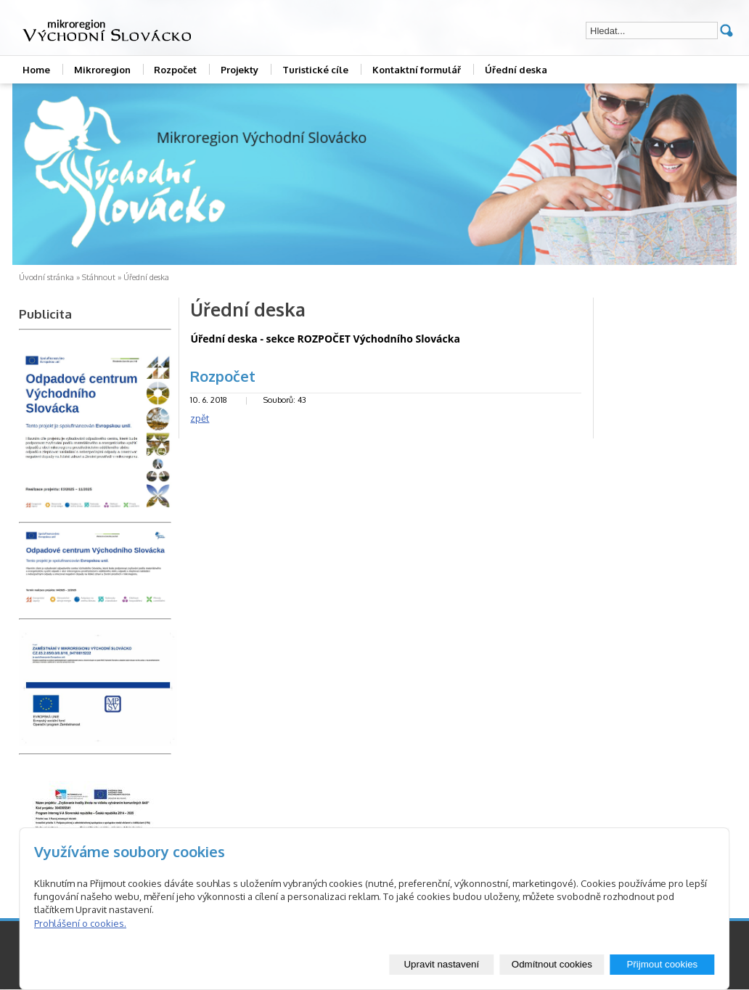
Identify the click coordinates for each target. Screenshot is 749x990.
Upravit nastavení (441, 964)
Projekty (239, 69)
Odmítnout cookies (552, 964)
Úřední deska (516, 69)
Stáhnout (98, 277)
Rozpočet (175, 69)
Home (36, 69)
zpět (199, 418)
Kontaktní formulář (416, 69)
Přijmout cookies (661, 964)
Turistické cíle (315, 69)
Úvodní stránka (46, 277)
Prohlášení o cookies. (80, 923)
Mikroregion (102, 69)
